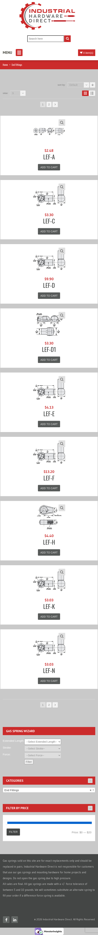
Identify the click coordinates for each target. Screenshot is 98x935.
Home (5, 65)
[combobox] (49, 790)
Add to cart (49, 167)
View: (5, 93)
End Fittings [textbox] (47, 790)
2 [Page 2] (49, 104)
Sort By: (61, 84)
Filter (13, 831)
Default (79, 85)
